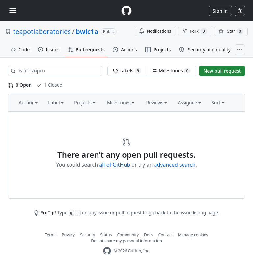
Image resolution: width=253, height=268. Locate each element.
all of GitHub (114, 164)
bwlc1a (87, 31)
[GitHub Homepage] (107, 251)
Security (87, 235)
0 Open (20, 85)
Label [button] (56, 102)
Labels (127, 70)
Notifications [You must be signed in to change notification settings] (155, 31)
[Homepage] (126, 10)
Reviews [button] (156, 102)
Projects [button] (84, 102)
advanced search (174, 164)
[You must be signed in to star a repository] (231, 31)
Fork (194, 31)
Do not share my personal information (126, 241)
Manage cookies (193, 235)
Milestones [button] (120, 102)
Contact (165, 235)
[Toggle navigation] (13, 10)
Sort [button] (217, 102)
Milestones (171, 70)
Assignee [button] (189, 102)
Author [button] (28, 102)
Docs (148, 235)
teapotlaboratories (42, 31)
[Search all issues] (55, 71)
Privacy (68, 235)
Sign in (220, 11)
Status (106, 235)
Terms (51, 235)
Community (128, 235)
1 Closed (49, 85)
